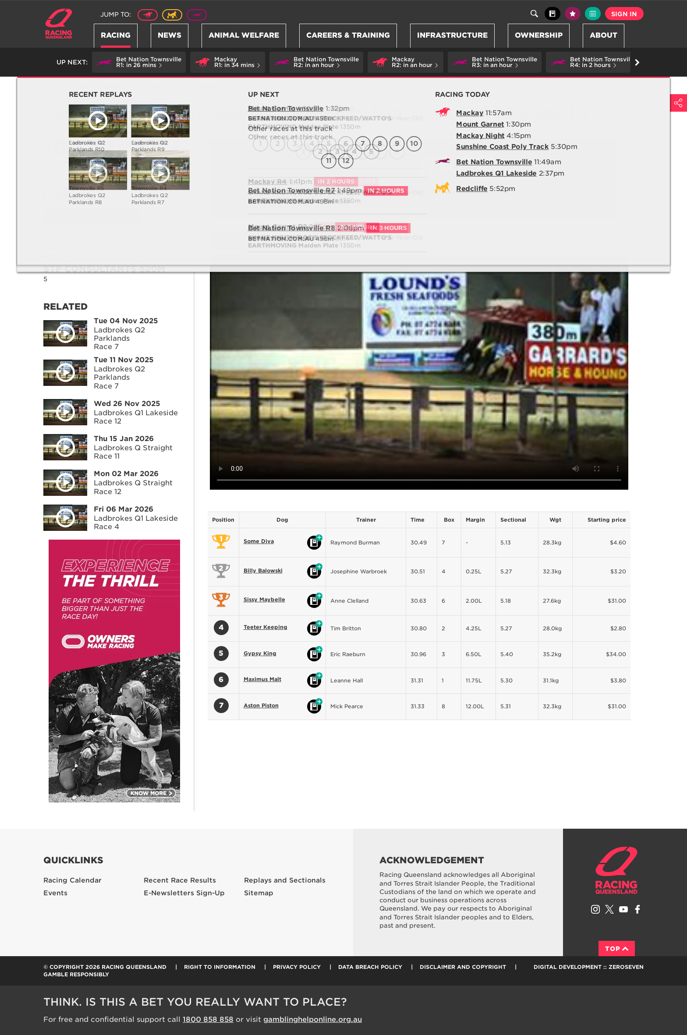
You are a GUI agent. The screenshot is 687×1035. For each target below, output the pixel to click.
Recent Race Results (180, 880)
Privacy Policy (297, 967)
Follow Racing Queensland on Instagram (595, 909)
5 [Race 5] (119, 177)
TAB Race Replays (196, 86)
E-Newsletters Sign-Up (184, 893)
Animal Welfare (244, 35)
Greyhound (197, 15)
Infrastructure (452, 35)
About (603, 35)
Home (58, 23)
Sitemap (258, 893)
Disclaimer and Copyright (463, 967)
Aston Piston (261, 705)
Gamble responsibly (76, 974)
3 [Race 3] (85, 177)
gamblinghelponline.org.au (312, 1019)
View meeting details (92, 217)
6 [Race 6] (136, 177)
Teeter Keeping (265, 627)
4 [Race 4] (102, 177)
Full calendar (593, 14)
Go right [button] (637, 62)
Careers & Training (348, 35)
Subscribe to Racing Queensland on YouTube (623, 909)
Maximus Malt (262, 679)
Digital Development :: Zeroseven (589, 967)
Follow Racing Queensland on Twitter (609, 909)
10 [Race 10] (68, 195)
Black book (552, 14)
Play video (59, 331)
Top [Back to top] (616, 948)
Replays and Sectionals (130, 86)
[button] (139, 62)
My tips (573, 14)
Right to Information (219, 967)
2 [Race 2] (68, 177)
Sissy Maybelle (264, 599)
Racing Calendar (72, 880)
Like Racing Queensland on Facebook (637, 909)
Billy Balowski (263, 570)
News (169, 35)
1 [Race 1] (51, 177)
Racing (116, 35)
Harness (172, 15)
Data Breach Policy (370, 967)
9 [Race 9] (51, 195)
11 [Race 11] (85, 195)
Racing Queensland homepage (616, 870)
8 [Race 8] (170, 177)
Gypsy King (260, 653)
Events (55, 893)
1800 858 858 (208, 1019)
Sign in (624, 14)
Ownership (539, 35)
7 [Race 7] (154, 177)
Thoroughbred (147, 15)
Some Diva (259, 541)
